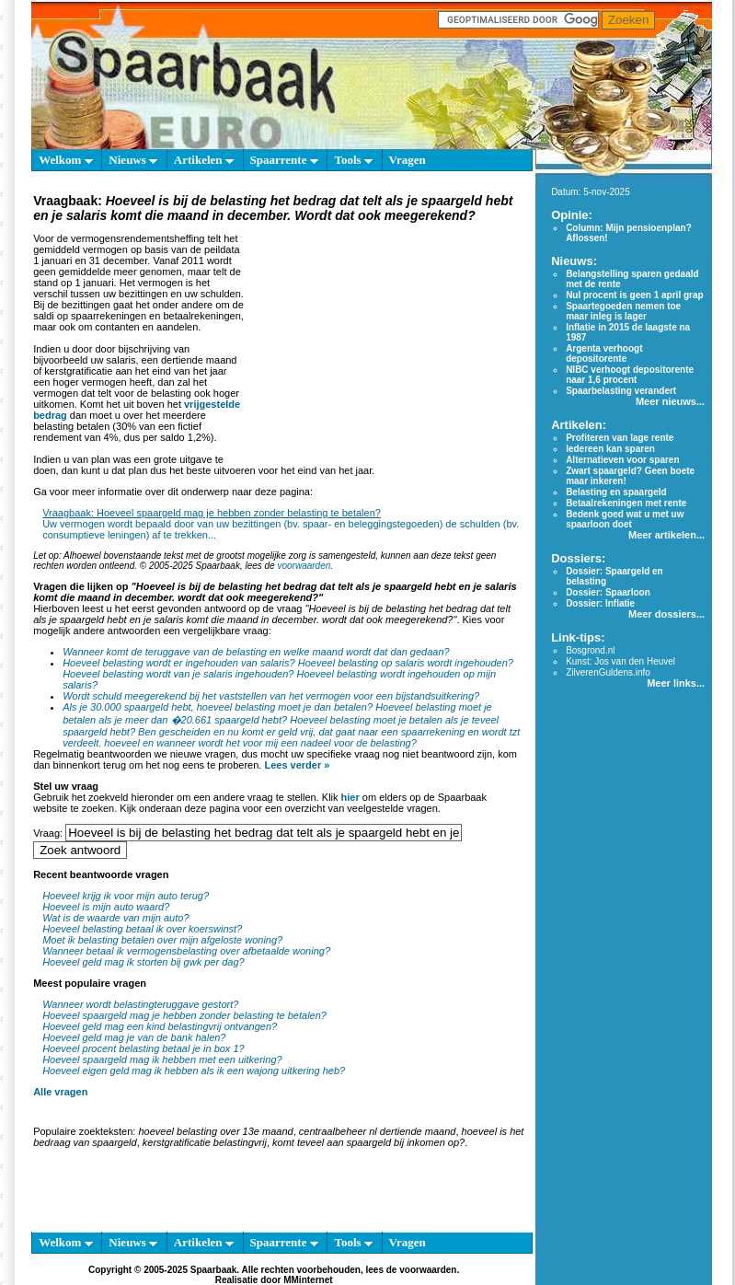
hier (350, 797)
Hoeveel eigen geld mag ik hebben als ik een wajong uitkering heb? (193, 1070)
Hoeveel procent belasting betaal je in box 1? (143, 1048)
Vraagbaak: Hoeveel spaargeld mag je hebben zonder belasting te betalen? (211, 512)
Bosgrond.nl (590, 650)
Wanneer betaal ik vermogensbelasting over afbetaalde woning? (186, 950)
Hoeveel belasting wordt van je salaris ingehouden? (178, 673)
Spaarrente (284, 160)
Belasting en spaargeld (616, 492)
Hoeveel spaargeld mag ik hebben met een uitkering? (162, 1059)
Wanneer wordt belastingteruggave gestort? (140, 1004)
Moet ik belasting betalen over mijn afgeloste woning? (162, 939)
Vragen (407, 160)
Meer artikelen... (666, 534)
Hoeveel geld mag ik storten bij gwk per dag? (143, 961)
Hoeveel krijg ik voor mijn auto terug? (125, 895)
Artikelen (204, 160)
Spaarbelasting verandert (621, 391)
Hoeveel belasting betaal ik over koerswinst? (142, 928)
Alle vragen (60, 1091)
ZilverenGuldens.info (608, 672)
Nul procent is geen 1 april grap (634, 295)
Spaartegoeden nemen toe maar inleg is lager (623, 311)
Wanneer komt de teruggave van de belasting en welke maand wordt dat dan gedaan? (256, 651)
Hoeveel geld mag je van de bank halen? (133, 1037)
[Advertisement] (385, 341)
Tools (353, 160)
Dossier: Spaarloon (608, 592)
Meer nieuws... (670, 401)
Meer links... (676, 683)
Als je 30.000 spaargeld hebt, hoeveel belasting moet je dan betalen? (218, 706)
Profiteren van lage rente (619, 438)
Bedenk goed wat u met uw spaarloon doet (624, 519)
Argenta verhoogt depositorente (604, 353)
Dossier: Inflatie (600, 603)
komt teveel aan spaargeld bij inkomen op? (368, 1142)
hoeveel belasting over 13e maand (215, 1131)
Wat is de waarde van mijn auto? (115, 917)
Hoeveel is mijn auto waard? (105, 906)
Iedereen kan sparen (610, 449)
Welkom (65, 160)
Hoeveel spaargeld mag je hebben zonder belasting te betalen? (184, 1015)
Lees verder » (296, 764)
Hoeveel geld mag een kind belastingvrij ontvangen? (159, 1026)
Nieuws (133, 160)
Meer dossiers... (666, 613)
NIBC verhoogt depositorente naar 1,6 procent (630, 375)
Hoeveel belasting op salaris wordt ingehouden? (405, 662)
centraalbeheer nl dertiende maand (377, 1131)
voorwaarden (303, 566)
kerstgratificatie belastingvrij (205, 1142)
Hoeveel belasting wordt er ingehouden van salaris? (179, 662)
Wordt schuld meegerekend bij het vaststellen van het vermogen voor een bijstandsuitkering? (271, 695)
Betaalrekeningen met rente (626, 503)
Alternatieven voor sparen (622, 460)
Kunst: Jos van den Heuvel (620, 661)
